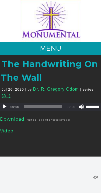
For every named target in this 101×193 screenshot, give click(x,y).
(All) (6, 96)
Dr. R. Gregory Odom (56, 89)
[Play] (4, 106)
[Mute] (81, 106)
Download (12, 119)
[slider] (43, 106)
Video (6, 130)
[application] (50, 107)
